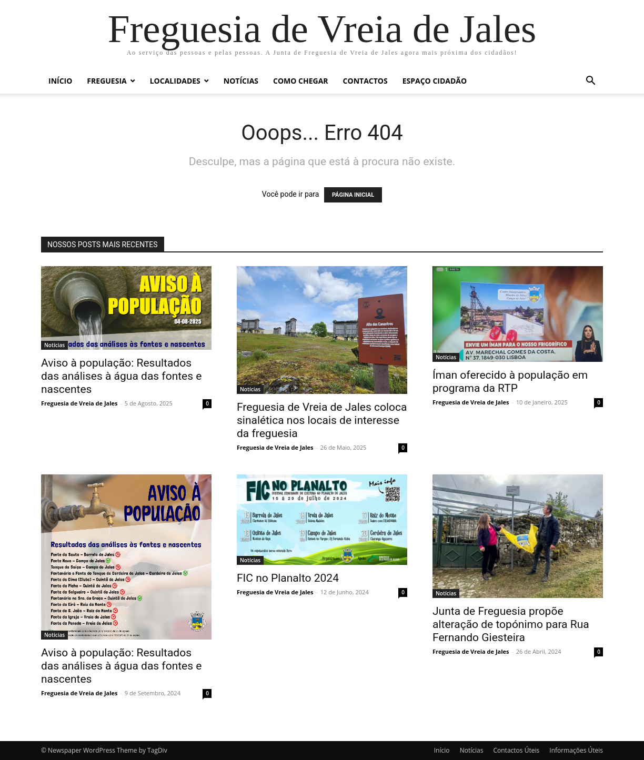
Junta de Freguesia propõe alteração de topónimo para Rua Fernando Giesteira (510, 624)
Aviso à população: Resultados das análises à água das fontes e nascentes (121, 376)
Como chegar (300, 81)
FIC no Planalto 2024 (288, 578)
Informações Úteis (576, 750)
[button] (590, 82)
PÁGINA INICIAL (353, 194)
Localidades (175, 81)
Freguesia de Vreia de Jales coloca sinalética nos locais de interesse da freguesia (322, 420)
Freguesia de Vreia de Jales (79, 403)
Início (60, 81)
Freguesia (106, 81)
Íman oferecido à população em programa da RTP (510, 381)
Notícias (241, 81)
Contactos (365, 81)
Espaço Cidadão (434, 81)
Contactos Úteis (516, 750)
